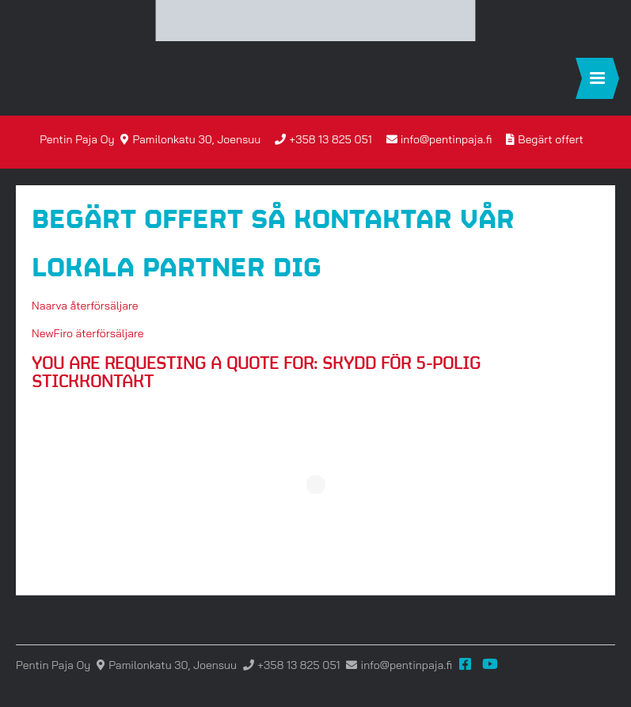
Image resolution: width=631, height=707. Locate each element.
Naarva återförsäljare (85, 305)
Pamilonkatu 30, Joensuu (196, 139)
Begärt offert (550, 139)
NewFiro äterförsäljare (88, 333)
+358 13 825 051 (330, 139)
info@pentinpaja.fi (446, 139)
